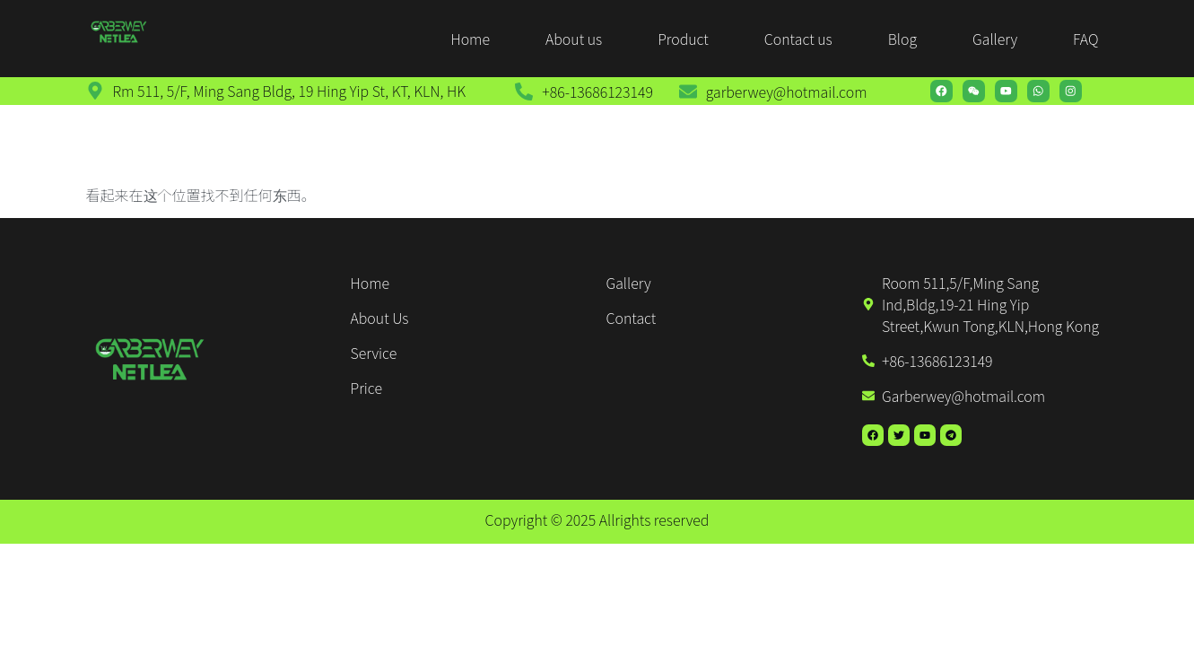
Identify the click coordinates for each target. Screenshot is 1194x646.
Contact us (798, 38)
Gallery (994, 38)
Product (683, 38)
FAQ (1085, 38)
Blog (902, 38)
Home (470, 38)
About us (573, 38)
